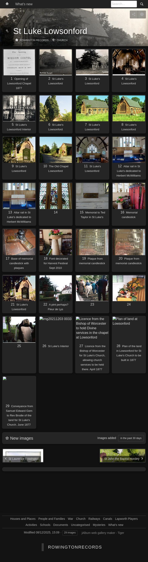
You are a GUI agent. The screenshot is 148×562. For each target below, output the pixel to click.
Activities (31, 525)
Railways (94, 518)
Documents (60, 525)
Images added (107, 438)
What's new (23, 4)
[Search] (124, 4)
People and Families (52, 518)
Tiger (121, 533)
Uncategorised (80, 525)
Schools (45, 525)
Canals (107, 518)
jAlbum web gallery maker (98, 533)
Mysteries (99, 525)
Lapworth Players (126, 518)
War (70, 518)
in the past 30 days (131, 438)
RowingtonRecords (75, 547)
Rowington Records (34, 40)
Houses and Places (23, 518)
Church (62, 40)
